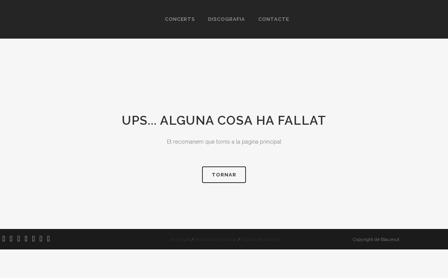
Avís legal (180, 239)
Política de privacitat (215, 239)
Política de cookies (260, 239)
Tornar (224, 175)
